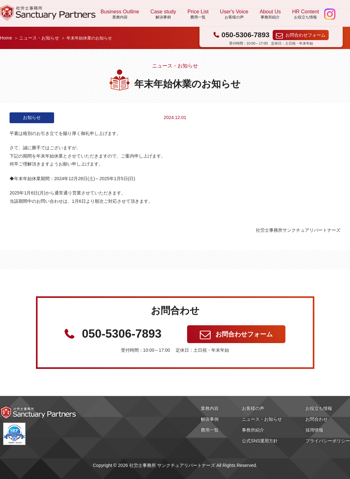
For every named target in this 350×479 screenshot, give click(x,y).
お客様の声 (253, 408)
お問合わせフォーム (305, 35)
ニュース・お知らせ (39, 37)
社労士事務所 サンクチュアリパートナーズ (47, 12)
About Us (270, 14)
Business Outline (120, 14)
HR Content (305, 14)
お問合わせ (316, 419)
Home (6, 37)
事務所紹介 (253, 430)
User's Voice (234, 14)
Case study (163, 14)
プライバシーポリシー (327, 440)
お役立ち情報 (318, 408)
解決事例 (210, 419)
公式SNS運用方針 (260, 440)
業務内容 (210, 408)
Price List (197, 14)
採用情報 (314, 430)
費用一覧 (210, 430)
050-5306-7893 (245, 35)
